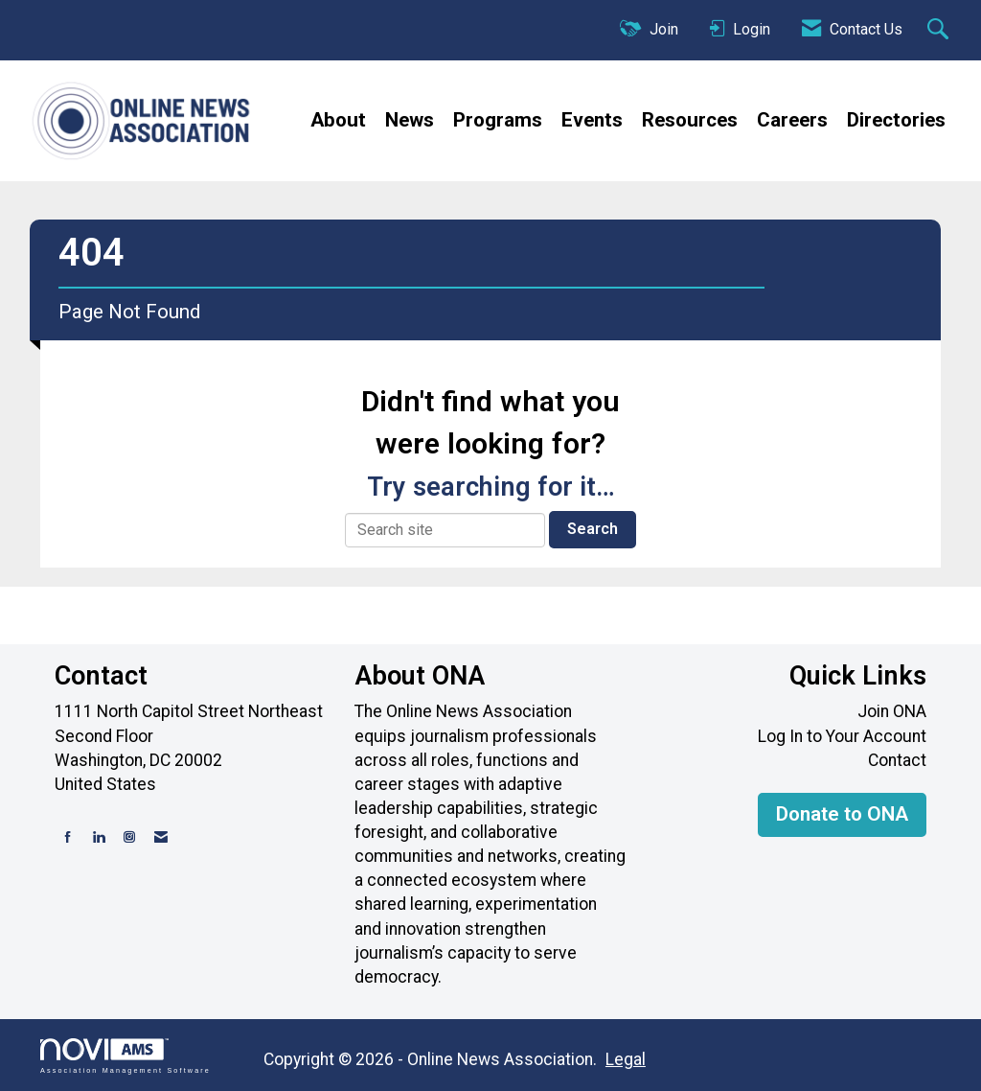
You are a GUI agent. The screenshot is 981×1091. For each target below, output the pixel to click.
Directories (896, 119)
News (409, 119)
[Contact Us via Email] (161, 837)
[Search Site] (940, 30)
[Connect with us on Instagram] (129, 837)
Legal (625, 1059)
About (338, 119)
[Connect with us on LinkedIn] (98, 837)
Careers (792, 119)
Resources (690, 119)
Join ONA (891, 711)
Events (592, 119)
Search (592, 529)
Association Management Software (125, 1056)
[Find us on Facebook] (68, 837)
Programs (497, 119)
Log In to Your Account (842, 736)
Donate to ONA (842, 813)
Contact (897, 760)
